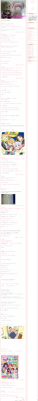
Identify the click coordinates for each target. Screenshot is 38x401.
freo (17, 400)
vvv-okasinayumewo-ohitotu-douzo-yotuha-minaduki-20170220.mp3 (10, 184)
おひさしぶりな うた (9, 382)
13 (23, 205)
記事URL (18, 78)
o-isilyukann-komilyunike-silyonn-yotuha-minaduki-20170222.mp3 (10, 109)
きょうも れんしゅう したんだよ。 (13, 67)
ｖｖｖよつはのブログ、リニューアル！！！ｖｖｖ (32, 30)
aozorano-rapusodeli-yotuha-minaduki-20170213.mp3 (8, 263)
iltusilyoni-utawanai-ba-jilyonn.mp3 (6, 53)
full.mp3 (2, 275)
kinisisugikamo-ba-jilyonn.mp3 (5, 271)
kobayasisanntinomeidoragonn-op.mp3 (6, 218)
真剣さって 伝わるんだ (10, 35)
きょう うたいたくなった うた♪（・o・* (14, 392)
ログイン (32, 2)
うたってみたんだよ (9, 23)
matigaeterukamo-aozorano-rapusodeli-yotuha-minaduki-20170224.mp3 (11, 55)
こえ (12, 36)
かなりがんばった (8, 240)
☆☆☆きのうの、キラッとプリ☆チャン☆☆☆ (32, 33)
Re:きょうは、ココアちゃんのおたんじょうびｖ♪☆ (32, 50)
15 (23, 78)
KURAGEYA (23, 400)
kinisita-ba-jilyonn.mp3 (4, 267)
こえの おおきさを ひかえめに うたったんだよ (14, 209)
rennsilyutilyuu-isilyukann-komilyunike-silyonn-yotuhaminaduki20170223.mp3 (11, 72)
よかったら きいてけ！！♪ (11, 81)
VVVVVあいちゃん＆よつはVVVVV (32, 38)
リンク (29, 62)
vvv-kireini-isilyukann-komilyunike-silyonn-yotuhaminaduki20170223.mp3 (11, 74)
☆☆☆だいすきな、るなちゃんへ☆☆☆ (32, 41)
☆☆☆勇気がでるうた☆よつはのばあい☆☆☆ (32, 36)
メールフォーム (30, 63)
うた (10, 36)
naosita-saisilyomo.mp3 (4, 63)
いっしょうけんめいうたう (10, 177)
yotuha (20, 78)
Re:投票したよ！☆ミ (32, 48)
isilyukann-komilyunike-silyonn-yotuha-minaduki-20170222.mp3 (10, 107)
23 (23, 237)
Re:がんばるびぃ (32, 46)
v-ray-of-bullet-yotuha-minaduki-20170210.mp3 (7, 385)
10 (23, 155)
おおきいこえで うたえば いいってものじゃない (14, 159)
